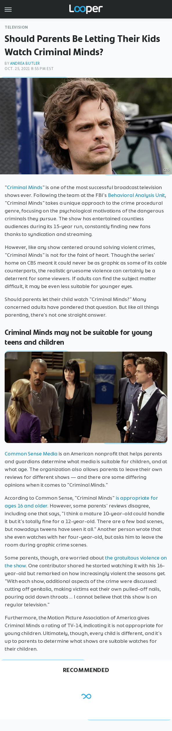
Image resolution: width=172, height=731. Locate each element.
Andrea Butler (25, 63)
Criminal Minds (24, 187)
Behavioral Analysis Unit (136, 195)
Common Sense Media (31, 453)
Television (16, 27)
